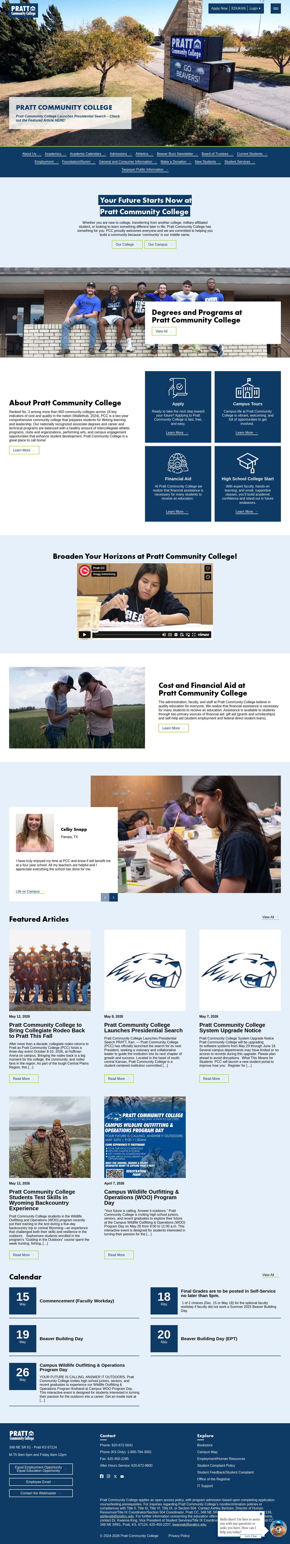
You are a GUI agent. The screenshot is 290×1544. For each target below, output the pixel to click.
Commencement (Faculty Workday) (77, 1300)
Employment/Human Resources (221, 1459)
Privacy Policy (179, 1536)
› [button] (113, 897)
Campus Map (207, 1452)
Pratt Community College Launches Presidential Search (143, 1028)
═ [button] (275, 8)
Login (253, 8)
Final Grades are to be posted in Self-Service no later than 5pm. (228, 1293)
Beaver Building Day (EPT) (209, 1338)
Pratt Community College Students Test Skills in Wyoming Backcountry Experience (42, 1200)
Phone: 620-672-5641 (116, 1445)
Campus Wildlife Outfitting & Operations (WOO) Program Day (141, 1197)
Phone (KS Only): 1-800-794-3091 (126, 1452)
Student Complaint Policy (216, 1465)
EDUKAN (238, 8)
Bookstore (205, 1445)
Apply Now (219, 8)
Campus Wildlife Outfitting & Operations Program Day (82, 1367)
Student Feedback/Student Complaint (225, 1472)
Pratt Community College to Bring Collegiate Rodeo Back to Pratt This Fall (47, 1030)
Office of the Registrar (214, 1479)
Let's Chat (251, 1536)
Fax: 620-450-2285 (114, 1459)
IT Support (205, 1486)
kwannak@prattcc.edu (189, 1524)
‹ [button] (105, 897)
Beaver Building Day (61, 1338)
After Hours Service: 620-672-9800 (126, 1465)
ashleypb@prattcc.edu (117, 1516)
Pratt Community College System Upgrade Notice (232, 1028)
